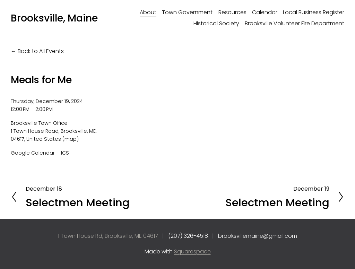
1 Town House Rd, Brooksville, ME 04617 (108, 236)
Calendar (264, 12)
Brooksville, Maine (54, 18)
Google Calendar (33, 152)
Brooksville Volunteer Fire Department (294, 23)
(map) (70, 139)
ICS (65, 152)
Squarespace (192, 251)
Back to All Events (41, 51)
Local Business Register (313, 12)
